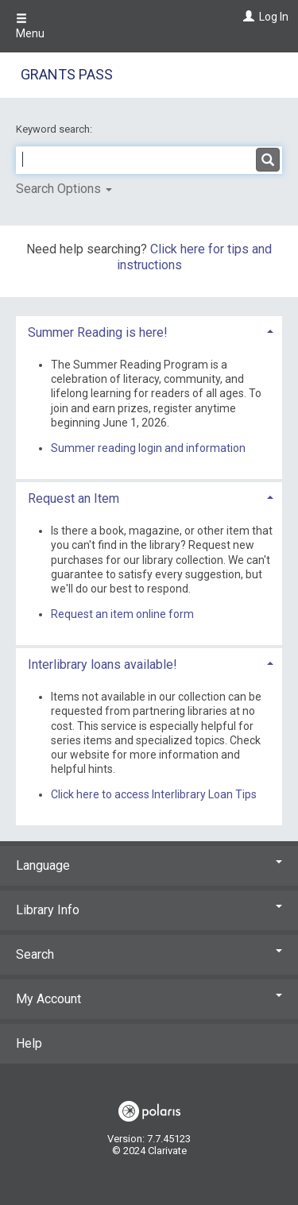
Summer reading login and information (148, 448)
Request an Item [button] (73, 498)
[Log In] (246, 16)
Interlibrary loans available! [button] (102, 664)
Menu (30, 26)
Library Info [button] (149, 909)
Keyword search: (55, 129)
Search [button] (149, 954)
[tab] (149, 331)
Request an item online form (122, 614)
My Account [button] (149, 998)
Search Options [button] (64, 188)
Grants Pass (67, 74)
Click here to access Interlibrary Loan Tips (154, 794)
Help (29, 1043)
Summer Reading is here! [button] (98, 332)
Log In (273, 16)
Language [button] (149, 865)
